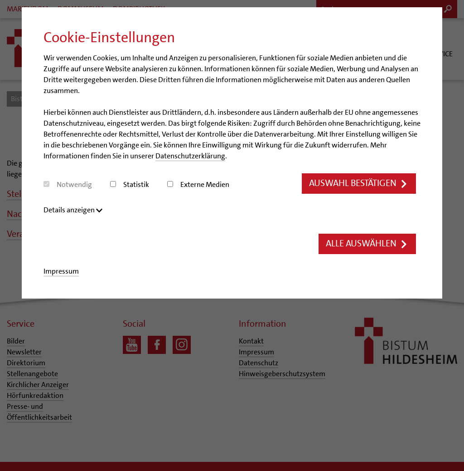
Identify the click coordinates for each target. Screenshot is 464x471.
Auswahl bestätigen (355, 183)
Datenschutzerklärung (190, 156)
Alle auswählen (365, 244)
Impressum (61, 271)
